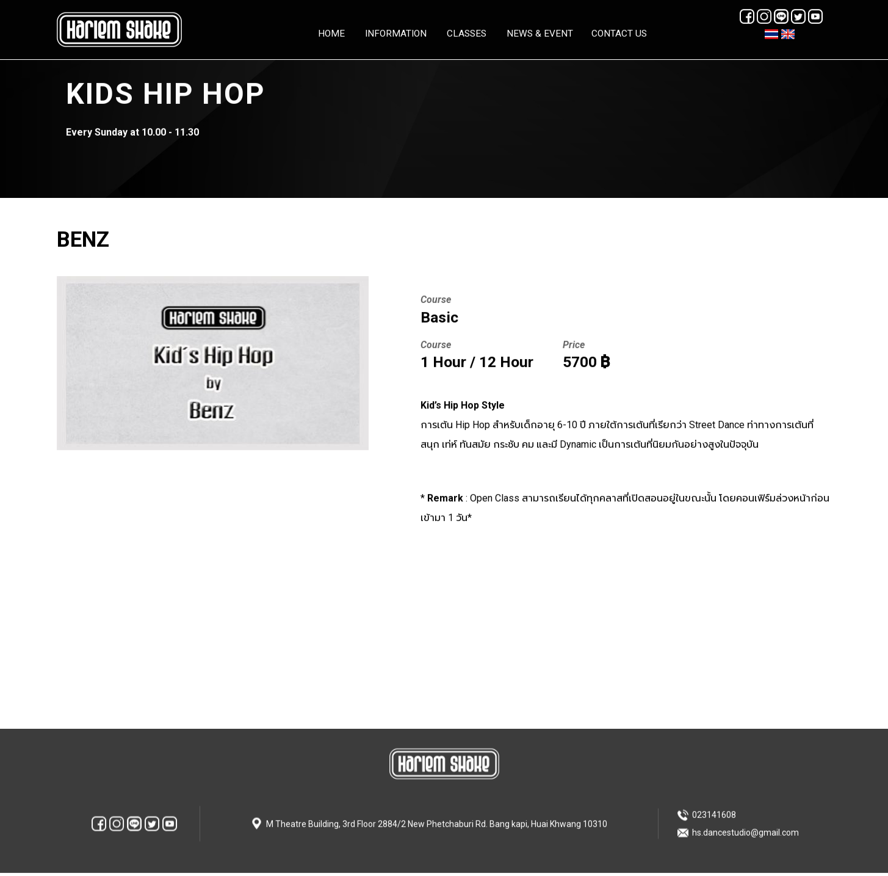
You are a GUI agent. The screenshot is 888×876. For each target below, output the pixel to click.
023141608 (714, 811)
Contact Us (619, 33)
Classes (466, 33)
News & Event (540, 33)
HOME (331, 33)
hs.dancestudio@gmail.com (745, 829)
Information (396, 33)
